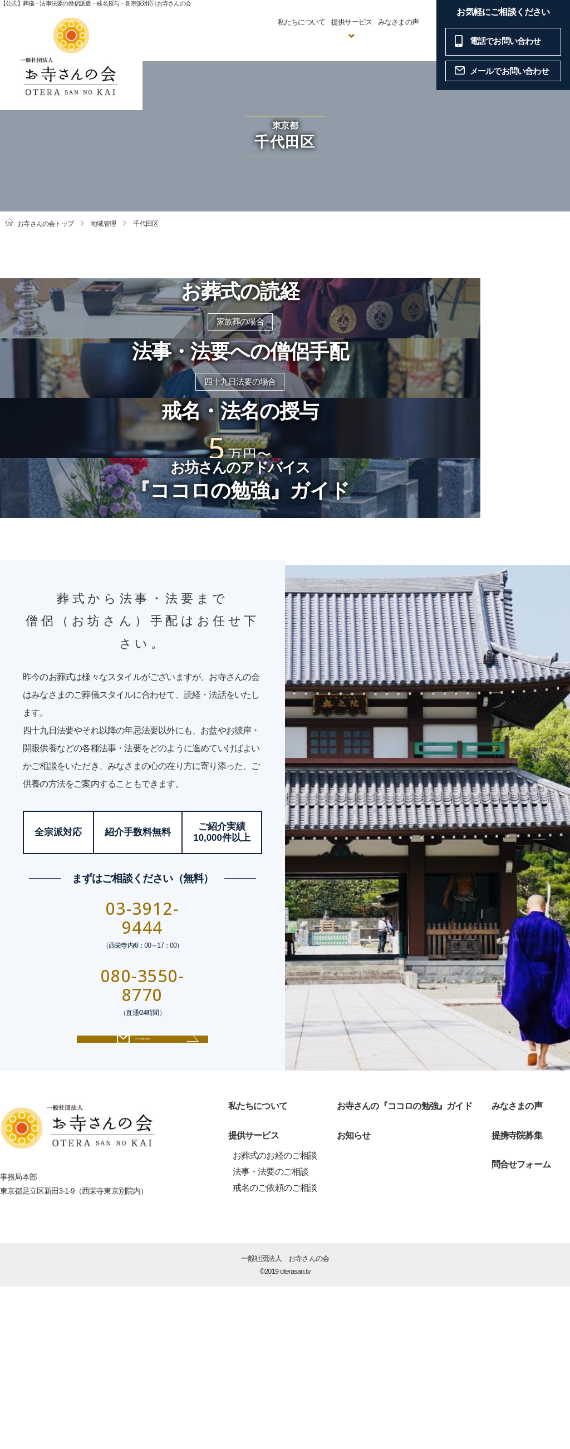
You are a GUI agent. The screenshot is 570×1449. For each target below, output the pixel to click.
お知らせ (354, 1298)
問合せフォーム (521, 1327)
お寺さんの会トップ (45, 224)
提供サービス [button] (351, 22)
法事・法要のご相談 (271, 1334)
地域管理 (103, 224)
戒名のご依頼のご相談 (275, 1350)
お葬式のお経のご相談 (275, 1318)
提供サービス (253, 1298)
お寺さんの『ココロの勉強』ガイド (404, 1268)
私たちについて (301, 22)
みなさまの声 (398, 22)
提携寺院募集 (517, 1298)
